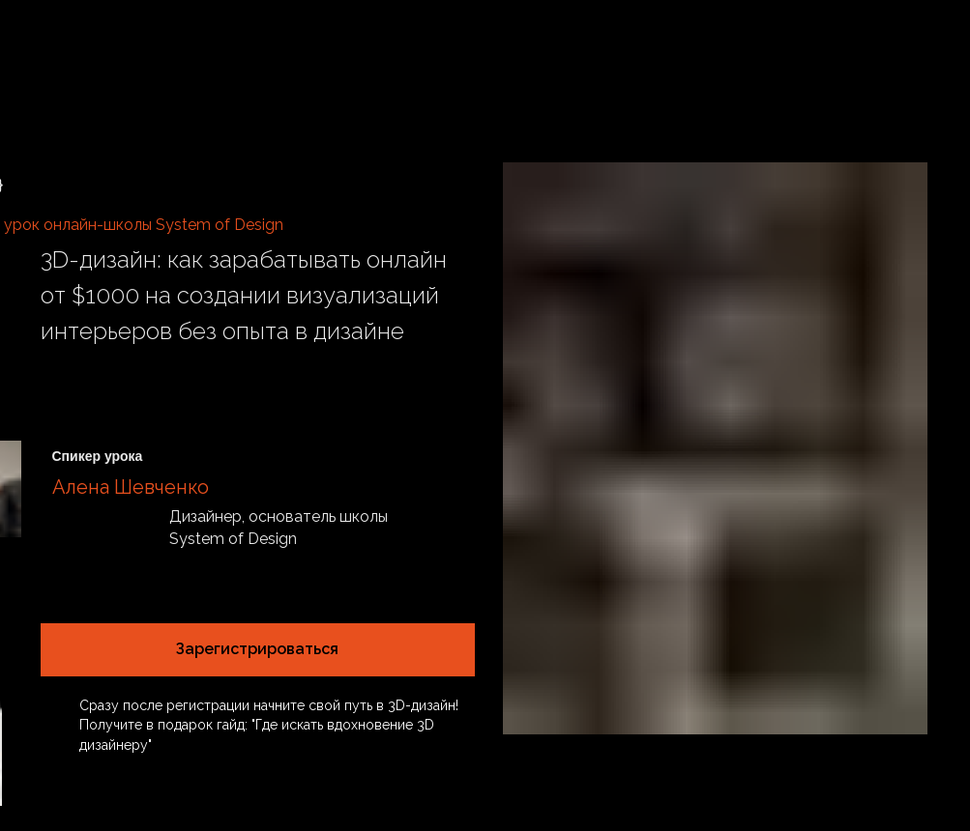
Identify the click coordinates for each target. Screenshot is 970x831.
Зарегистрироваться (257, 649)
